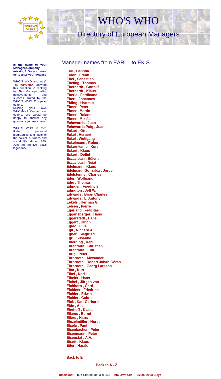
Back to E (75, 357)
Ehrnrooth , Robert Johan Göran (94, 262)
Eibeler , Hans (78, 278)
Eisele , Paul (77, 326)
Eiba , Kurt (75, 270)
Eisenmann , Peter (82, 333)
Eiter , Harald (77, 345)
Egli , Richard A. (80, 230)
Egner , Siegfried (81, 234)
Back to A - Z (106, 365)
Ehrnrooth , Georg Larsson (89, 266)
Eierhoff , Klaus (79, 310)
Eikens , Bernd (79, 314)
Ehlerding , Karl (80, 242)
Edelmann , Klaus (81, 166)
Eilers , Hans (77, 318)
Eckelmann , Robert (83, 143)
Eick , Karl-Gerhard (83, 302)
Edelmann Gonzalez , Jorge (90, 170)
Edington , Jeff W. (81, 190)
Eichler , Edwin (79, 294)
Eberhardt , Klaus (81, 91)
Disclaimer (66, 375)
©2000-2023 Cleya (149, 375)
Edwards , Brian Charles (87, 194)
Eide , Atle (75, 306)
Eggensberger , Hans (84, 214)
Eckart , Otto (77, 131)
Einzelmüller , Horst (83, 322)
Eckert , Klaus (78, 150)
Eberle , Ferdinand (82, 95)
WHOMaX (27, 84)
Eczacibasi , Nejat (81, 162)
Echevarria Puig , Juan (86, 127)
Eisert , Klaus (78, 341)
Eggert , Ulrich (79, 222)
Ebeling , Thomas (81, 83)
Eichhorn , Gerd (80, 286)
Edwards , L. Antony (83, 198)
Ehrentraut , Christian (85, 246)
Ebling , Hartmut (80, 103)
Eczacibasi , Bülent (83, 158)
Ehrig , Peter (77, 254)
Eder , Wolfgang (80, 178)
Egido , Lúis (77, 226)
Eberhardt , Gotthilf (83, 87)
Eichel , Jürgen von (83, 282)
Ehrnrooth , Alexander (85, 258)
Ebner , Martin (78, 111)
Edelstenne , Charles (84, 174)
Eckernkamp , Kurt (82, 147)
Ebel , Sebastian (80, 79)
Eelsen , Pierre (79, 206)
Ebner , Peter (77, 107)
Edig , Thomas (79, 182)
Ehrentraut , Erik (80, 250)
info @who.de (122, 375)
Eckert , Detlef (78, 154)
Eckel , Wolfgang (81, 139)
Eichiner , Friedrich (83, 290)
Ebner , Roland (79, 115)
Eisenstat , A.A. (79, 337)
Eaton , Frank (78, 75)
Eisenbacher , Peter (83, 329)
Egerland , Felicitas (83, 210)
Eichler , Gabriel (80, 298)
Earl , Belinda (78, 71)
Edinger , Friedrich (82, 186)
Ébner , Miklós (78, 119)
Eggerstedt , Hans (82, 218)
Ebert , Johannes (81, 99)
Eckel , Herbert (79, 135)
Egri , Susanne (79, 238)
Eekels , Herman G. (83, 202)
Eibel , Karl (76, 274)
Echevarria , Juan (81, 123)
